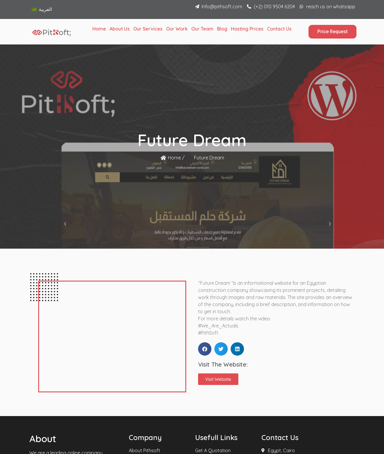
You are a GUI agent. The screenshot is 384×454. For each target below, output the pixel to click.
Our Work (177, 29)
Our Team (202, 29)
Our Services (148, 29)
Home (99, 29)
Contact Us (279, 29)
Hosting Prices (247, 29)
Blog (222, 29)
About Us (120, 29)
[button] (204, 349)
